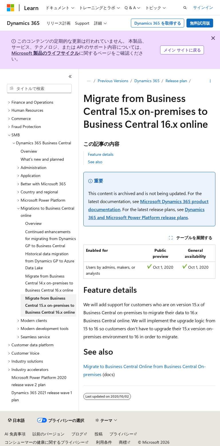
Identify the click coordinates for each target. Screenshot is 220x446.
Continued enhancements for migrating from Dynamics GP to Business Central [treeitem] (50, 238)
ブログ (77, 434)
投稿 (99, 434)
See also (95, 161)
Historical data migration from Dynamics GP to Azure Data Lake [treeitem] (49, 260)
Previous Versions (113, 80)
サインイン (203, 7)
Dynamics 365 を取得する (157, 23)
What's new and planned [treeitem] (42, 159)
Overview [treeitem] (29, 151)
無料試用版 (200, 23)
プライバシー (121, 434)
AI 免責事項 (15, 434)
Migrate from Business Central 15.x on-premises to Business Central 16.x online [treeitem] (50, 305)
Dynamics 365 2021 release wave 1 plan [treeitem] (41, 396)
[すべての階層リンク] (88, 81)
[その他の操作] (210, 81)
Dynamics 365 (147, 80)
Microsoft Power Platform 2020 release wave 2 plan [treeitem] (38, 381)
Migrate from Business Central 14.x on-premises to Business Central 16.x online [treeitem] (49, 283)
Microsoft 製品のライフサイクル (45, 53)
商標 (123, 442)
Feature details (100, 154)
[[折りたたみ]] (70, 76)
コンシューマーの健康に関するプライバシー (45, 442)
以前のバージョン (48, 434)
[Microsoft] (10, 7)
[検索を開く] (185, 8)
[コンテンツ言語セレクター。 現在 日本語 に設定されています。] (16, 420)
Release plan (176, 80)
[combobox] (39, 88)
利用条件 (104, 442)
